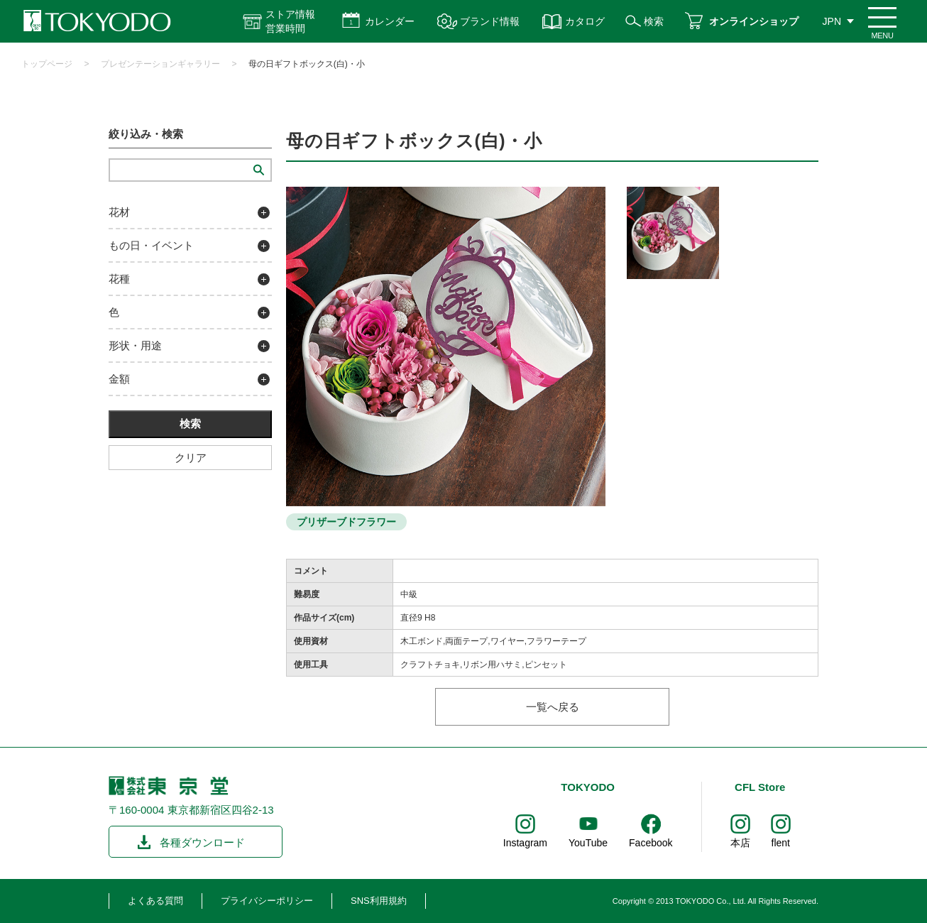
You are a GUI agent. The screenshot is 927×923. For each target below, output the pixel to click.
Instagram (525, 842)
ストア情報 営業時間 (290, 21)
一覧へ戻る (552, 707)
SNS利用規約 (379, 900)
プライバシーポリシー (267, 900)
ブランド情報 (490, 21)
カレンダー (390, 21)
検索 (654, 21)
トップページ (46, 64)
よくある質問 (155, 900)
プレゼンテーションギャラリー (160, 64)
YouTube (588, 842)
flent (781, 842)
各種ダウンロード (202, 842)
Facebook (650, 842)
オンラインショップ (754, 21)
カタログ (585, 21)
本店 (740, 842)
